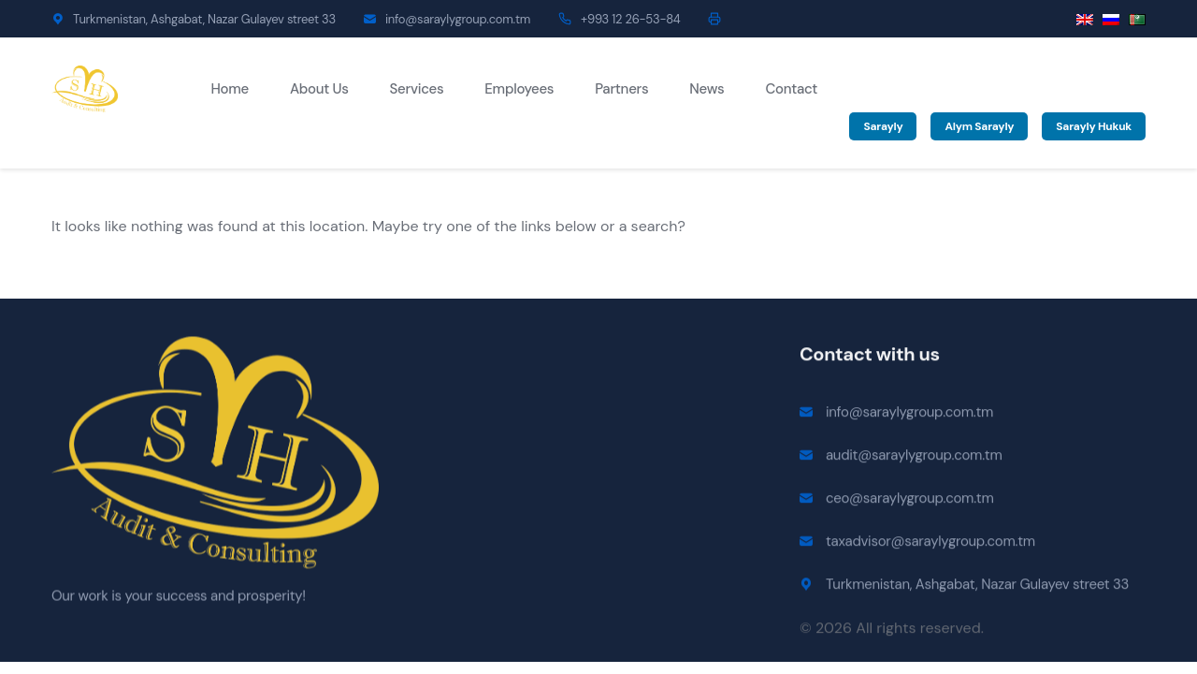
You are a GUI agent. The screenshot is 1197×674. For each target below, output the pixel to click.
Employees (519, 89)
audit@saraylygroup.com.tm (914, 456)
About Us (319, 89)
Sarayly (882, 126)
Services (417, 89)
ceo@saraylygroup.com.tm (909, 500)
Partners (621, 89)
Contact (791, 89)
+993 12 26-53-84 (630, 19)
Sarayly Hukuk (1094, 126)
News (706, 89)
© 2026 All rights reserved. (892, 629)
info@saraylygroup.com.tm (457, 19)
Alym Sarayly (979, 126)
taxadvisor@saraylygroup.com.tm (930, 543)
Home (230, 89)
